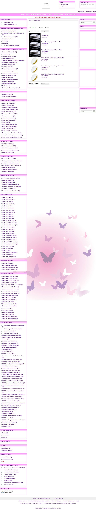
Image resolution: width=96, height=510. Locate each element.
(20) (7, 39)
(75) (14, 467)
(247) (11, 186)
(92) (8, 81)
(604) (8, 171)
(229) (9, 306)
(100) (9, 83)
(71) (7, 197)
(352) (7, 94)
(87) (10, 68)
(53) (8, 413)
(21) (9, 124)
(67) (9, 422)
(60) (8, 64)
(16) (11, 161)
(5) (9, 235)
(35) (5, 435)
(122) (8, 58)
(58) (10, 343)
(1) (13, 60)
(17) (10, 73)
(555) (9, 75)
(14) (9, 316)
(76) (9, 409)
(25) (10, 269)
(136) (7, 77)
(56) (12, 359)
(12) (9, 158)
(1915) (9, 145)
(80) (5, 41)
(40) (9, 282)
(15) (10, 24)
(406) (9, 96)
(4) (7, 66)
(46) (11, 45)
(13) (6, 54)
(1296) (9, 31)
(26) (8, 116)
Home (22, 14)
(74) (11, 470)
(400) (12, 415)
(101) (9, 56)
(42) (8, 480)
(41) (5, 43)
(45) (10, 286)
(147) (8, 353)
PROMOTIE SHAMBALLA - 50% (38, 14)
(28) (10, 276)
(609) (9, 341)
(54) (8, 128)
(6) (8, 152)
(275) (12, 380)
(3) (8, 314)
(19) (10, 242)
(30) (10, 368)
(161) (9, 113)
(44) (8, 229)
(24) (10, 79)
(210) (13, 329)
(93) (9, 476)
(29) (11, 190)
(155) (10, 345)
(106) (10, 109)
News (27, 14)
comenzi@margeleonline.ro (43, 498)
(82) (9, 169)
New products (5, 489)
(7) (8, 143)
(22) (9, 225)
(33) (11, 361)
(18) (10, 318)
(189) (11, 401)
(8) (9, 130)
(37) (9, 484)
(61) (8, 210)
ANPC (77, 501)
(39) (9, 118)
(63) (9, 188)
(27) (10, 278)
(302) (8, 105)
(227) (10, 331)
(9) (10, 184)
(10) (9, 252)
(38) (8, 227)
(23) (7, 417)
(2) (9, 297)
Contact (50, 14)
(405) (8, 103)
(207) (10, 107)
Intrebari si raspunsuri (71, 14)
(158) (8, 22)
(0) (11, 88)
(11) (7, 349)
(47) (10, 291)
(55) (9, 126)
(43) (10, 289)
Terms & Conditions (59, 14)
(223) (7, 263)
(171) (8, 180)
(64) (9, 478)
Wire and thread (37, 20)
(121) (11, 36)
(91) (11, 165)
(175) (9, 111)
